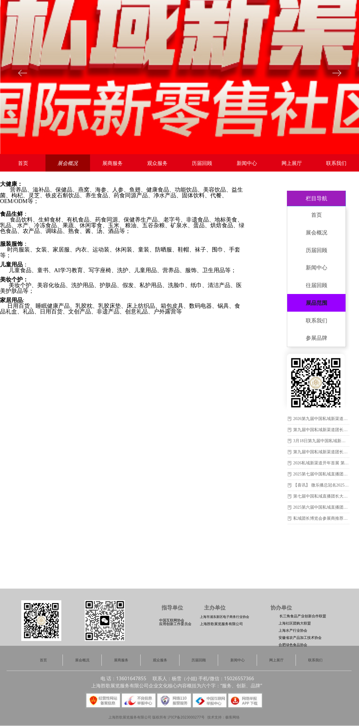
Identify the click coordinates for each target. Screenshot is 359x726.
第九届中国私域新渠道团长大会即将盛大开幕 (321, 430)
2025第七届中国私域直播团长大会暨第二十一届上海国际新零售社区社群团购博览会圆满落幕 (321, 474)
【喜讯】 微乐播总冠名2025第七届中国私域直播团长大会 (321, 485)
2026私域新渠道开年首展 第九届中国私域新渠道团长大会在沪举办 (321, 463)
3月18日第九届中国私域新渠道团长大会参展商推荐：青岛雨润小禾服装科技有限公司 (321, 441)
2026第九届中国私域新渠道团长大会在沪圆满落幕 (321, 418)
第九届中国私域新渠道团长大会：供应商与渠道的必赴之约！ (321, 452)
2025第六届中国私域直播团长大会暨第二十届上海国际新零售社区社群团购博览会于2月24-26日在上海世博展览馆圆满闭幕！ (321, 507)
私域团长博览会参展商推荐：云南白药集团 (321, 518)
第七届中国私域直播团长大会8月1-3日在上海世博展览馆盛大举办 (321, 496)
